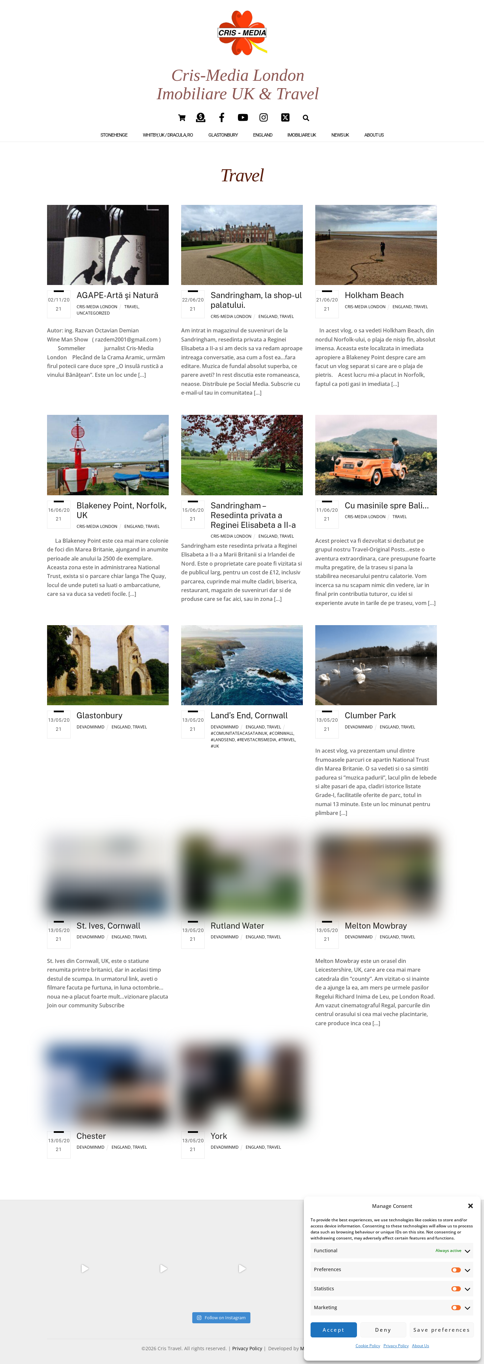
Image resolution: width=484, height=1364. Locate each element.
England (262, 130)
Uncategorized (93, 309)
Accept (334, 1329)
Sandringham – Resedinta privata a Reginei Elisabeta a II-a (253, 510)
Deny (383, 1329)
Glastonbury (223, 130)
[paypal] (202, 113)
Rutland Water (238, 921)
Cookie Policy (368, 1346)
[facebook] (223, 113)
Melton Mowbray (376, 921)
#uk (215, 742)
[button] (470, 1206)
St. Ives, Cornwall (109, 921)
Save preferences (441, 1329)
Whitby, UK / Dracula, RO (168, 130)
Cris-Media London (97, 302)
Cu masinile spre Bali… (387, 501)
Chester (91, 1131)
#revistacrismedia (256, 735)
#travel (286, 735)
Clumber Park (370, 711)
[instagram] (265, 113)
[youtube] (244, 113)
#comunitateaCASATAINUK (239, 729)
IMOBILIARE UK (301, 130)
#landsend (223, 735)
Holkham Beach (374, 290)
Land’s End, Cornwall (249, 711)
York (219, 1131)
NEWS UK (340, 130)
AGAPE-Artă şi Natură (118, 290)
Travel (131, 302)
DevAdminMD (91, 722)
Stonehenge (113, 130)
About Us (420, 1346)
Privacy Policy (396, 1346)
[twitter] (286, 113)
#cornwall (281, 729)
